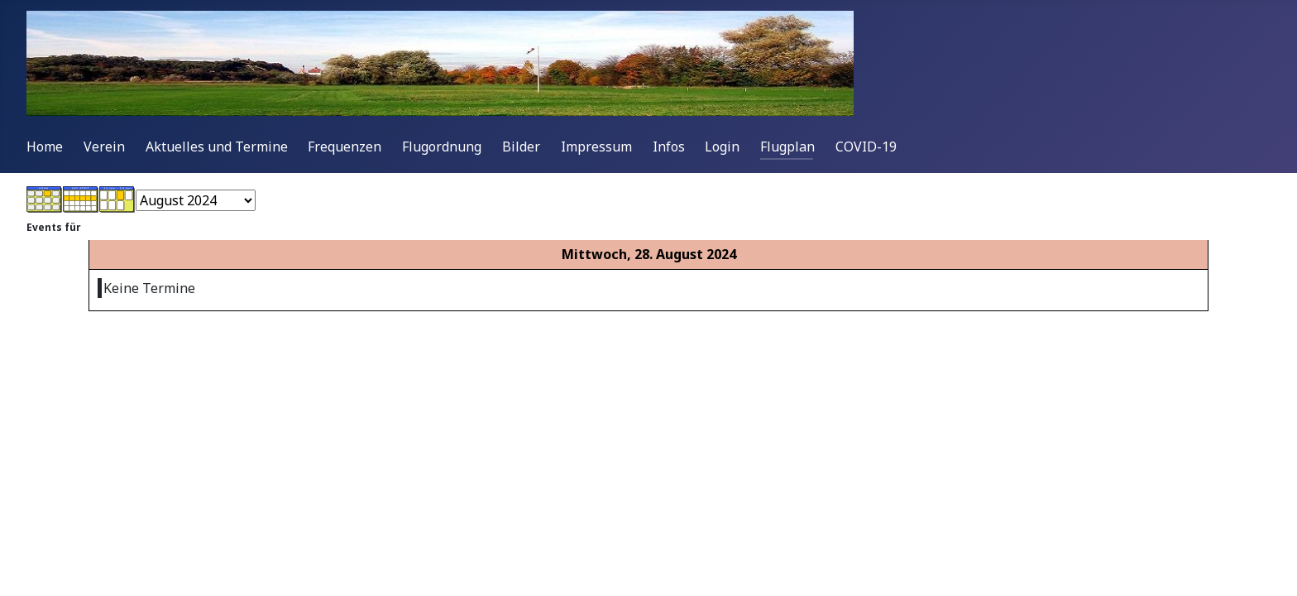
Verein (104, 146)
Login (722, 146)
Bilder (521, 146)
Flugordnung (441, 146)
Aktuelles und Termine (217, 146)
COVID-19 (866, 146)
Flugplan (787, 146)
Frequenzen (344, 146)
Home (44, 146)
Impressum (596, 146)
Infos (669, 146)
